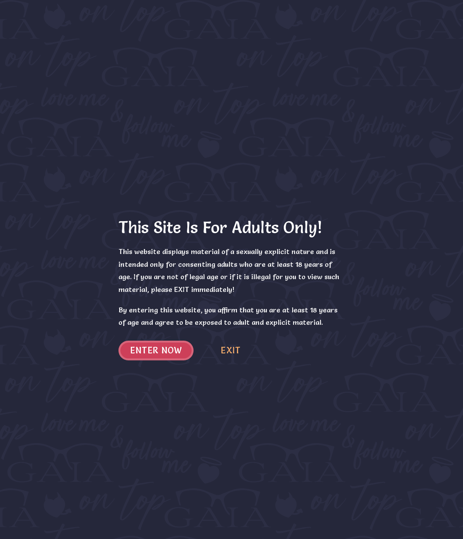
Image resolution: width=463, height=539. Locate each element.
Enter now (156, 350)
